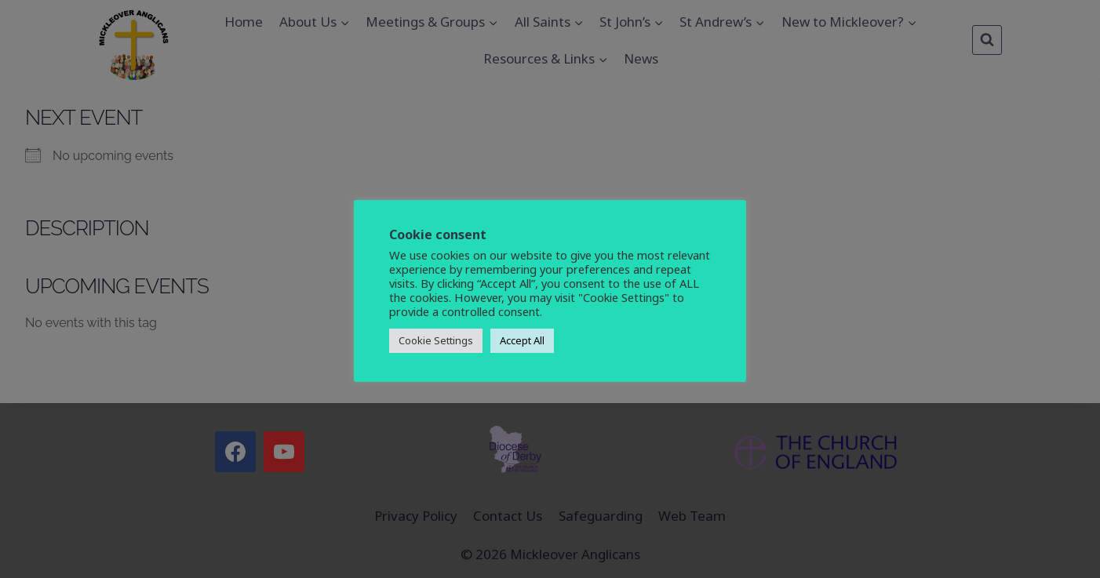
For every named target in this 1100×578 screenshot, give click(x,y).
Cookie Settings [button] (436, 340)
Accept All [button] (522, 340)
